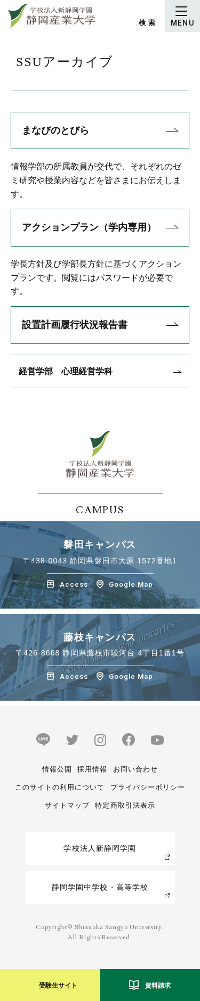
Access (74, 584)
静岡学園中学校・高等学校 (100, 887)
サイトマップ (67, 805)
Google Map (131, 584)
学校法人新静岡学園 (99, 848)
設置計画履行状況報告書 (74, 324)
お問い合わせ (135, 769)
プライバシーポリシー (147, 787)
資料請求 (158, 985)
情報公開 (57, 769)
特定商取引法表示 (125, 805)
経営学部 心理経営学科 (66, 371)
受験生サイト (58, 985)
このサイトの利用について (60, 787)
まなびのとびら (55, 130)
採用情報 (92, 769)
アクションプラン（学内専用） (89, 227)
